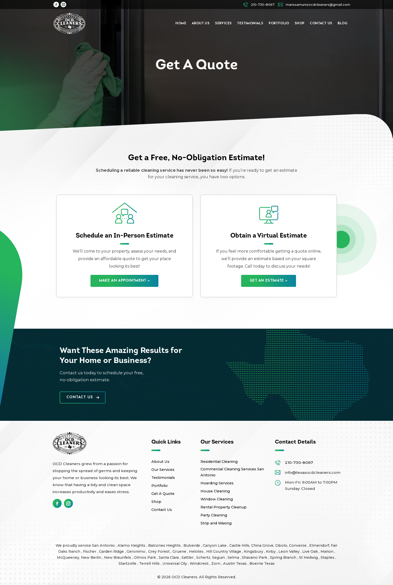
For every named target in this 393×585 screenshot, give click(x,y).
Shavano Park (255, 557)
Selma (234, 557)
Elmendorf (319, 545)
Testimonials (163, 477)
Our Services (162, 469)
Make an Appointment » (124, 281)
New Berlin (91, 557)
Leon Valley (289, 551)
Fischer (90, 551)
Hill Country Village (224, 551)
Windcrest (200, 563)
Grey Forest (159, 551)
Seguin (219, 557)
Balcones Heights (164, 545)
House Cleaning (215, 491)
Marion (327, 551)
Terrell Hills (150, 563)
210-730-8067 (299, 462)
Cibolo (281, 545)
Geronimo (136, 551)
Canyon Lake (215, 545)
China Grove (262, 545)
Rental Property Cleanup (224, 507)
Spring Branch (283, 557)
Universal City (175, 563)
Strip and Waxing (216, 523)
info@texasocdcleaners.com (312, 472)
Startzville (128, 563)
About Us (160, 461)
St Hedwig (309, 557)
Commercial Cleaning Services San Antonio (232, 472)
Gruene (179, 551)
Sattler (187, 557)
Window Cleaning (217, 499)
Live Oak (310, 551)
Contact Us (82, 397)
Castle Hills (239, 545)
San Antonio (104, 545)
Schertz (203, 557)
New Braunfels (118, 557)
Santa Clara (169, 557)
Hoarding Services (217, 483)
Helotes (197, 551)
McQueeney (68, 557)
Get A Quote (162, 493)
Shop (156, 501)
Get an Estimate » (268, 281)
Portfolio (159, 485)
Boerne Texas (262, 563)
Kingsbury (254, 551)
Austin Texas (235, 563)
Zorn (216, 563)
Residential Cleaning (219, 461)
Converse (298, 545)
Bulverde (192, 545)
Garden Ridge (112, 551)
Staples (328, 557)
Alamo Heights (132, 545)
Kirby (271, 551)
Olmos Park (145, 557)
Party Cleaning (214, 515)
